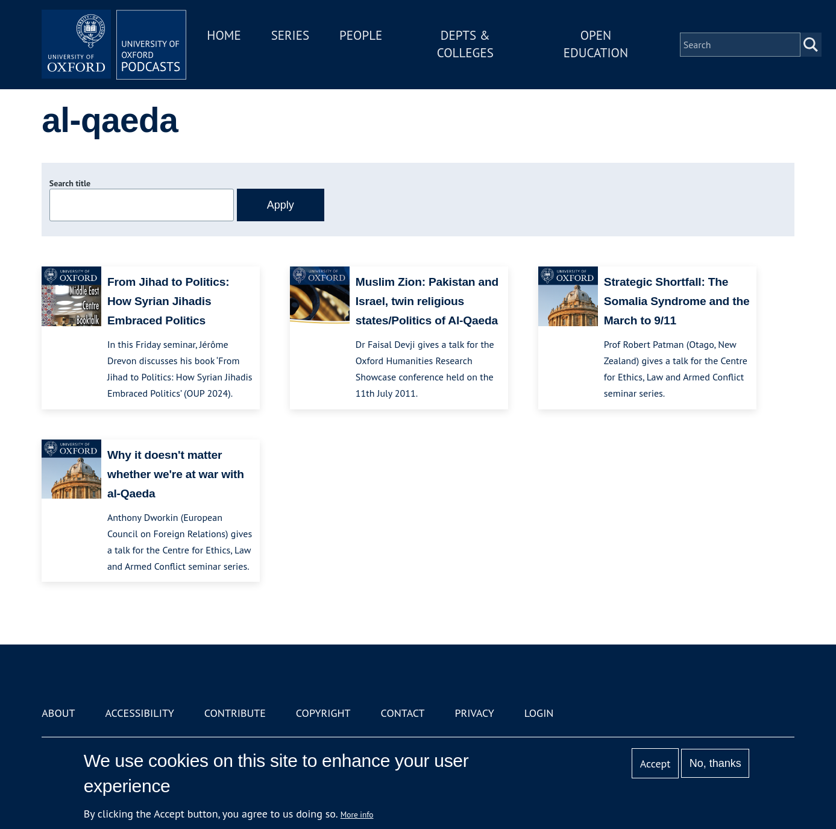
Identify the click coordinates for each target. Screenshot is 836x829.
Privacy (474, 713)
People (360, 35)
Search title (69, 183)
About (58, 713)
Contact (403, 713)
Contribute (235, 713)
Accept (655, 764)
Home (223, 35)
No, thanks (715, 763)
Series (290, 35)
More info (357, 814)
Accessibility (139, 713)
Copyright (323, 713)
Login (539, 713)
